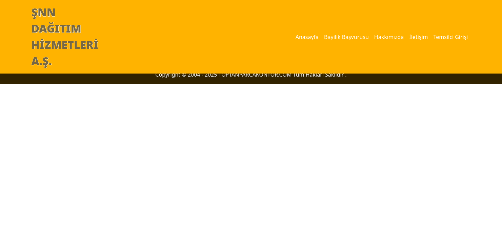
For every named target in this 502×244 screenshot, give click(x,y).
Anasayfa (307, 37)
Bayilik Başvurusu (346, 37)
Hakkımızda (389, 37)
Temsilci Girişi (451, 37)
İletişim (418, 37)
